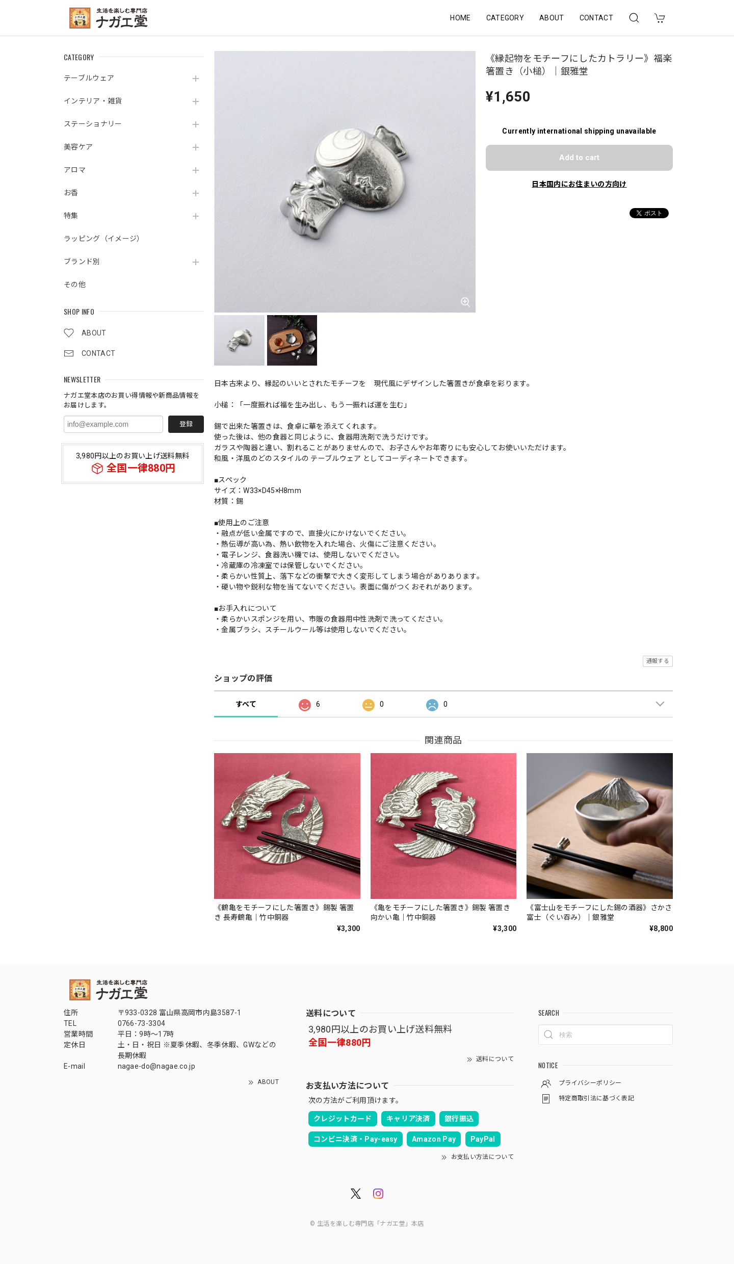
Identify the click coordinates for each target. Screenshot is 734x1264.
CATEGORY (505, 18)
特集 (71, 216)
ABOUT (551, 18)
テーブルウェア (89, 78)
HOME (460, 18)
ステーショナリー (93, 124)
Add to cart (579, 157)
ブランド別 (82, 261)
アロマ (75, 170)
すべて (245, 704)
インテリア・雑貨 (93, 101)
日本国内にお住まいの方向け (579, 184)
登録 (186, 424)
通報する (657, 661)
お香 (71, 193)
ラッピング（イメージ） (104, 239)
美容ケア (78, 147)
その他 (75, 284)
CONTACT (596, 18)
